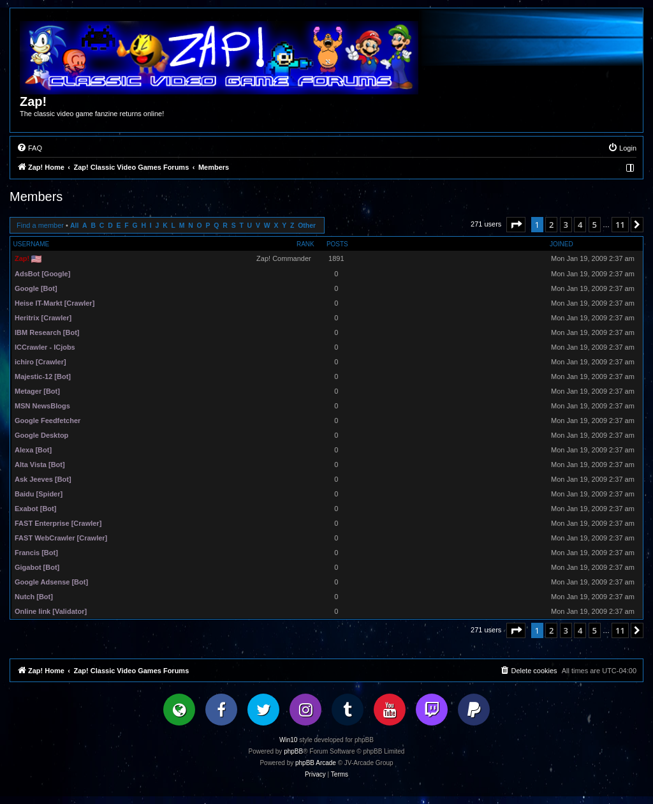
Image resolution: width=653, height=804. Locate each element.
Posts (337, 244)
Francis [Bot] (36, 552)
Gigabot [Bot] (37, 567)
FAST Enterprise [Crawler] (58, 523)
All (74, 225)
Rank (305, 244)
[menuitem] (29, 148)
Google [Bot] (36, 288)
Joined (561, 244)
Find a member (40, 225)
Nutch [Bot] (34, 596)
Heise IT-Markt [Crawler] (54, 303)
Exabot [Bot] (35, 508)
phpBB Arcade (315, 762)
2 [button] (551, 224)
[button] (515, 224)
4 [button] (580, 224)
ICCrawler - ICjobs (45, 347)
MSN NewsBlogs (42, 406)
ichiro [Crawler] (40, 362)
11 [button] (620, 224)
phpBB (293, 751)
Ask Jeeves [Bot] (43, 479)
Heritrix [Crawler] (43, 318)
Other (307, 225)
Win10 (288, 739)
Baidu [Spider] (38, 494)
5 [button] (594, 224)
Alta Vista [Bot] (40, 464)
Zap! (22, 258)
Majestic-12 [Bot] (43, 376)
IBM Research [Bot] (47, 332)
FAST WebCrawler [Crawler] (61, 538)
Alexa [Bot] (33, 450)
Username (31, 244)
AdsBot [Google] (42, 274)
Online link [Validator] (51, 611)
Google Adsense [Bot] (51, 582)
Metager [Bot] (37, 391)
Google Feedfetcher (47, 420)
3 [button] (566, 224)
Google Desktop (41, 435)
